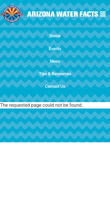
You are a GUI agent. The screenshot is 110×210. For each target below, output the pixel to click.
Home (55, 36)
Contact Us (55, 86)
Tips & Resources (55, 73)
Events (55, 48)
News (55, 61)
